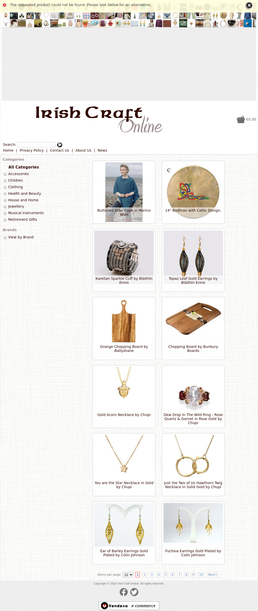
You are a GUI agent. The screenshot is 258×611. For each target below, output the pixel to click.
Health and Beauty (24, 193)
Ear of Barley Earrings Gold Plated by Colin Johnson (124, 553)
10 (201, 574)
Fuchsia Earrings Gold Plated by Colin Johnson (193, 553)
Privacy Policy (32, 150)
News (102, 150)
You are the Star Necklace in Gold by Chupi (123, 485)
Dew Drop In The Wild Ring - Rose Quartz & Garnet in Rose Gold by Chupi (193, 419)
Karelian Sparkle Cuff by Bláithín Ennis (123, 280)
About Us (83, 150)
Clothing (15, 187)
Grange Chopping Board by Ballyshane (124, 349)
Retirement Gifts (22, 219)
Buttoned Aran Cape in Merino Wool (124, 212)
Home (8, 150)
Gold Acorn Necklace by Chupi (124, 415)
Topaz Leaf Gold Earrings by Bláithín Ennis (193, 280)
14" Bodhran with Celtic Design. (193, 210)
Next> (213, 574)
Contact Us (59, 150)
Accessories (18, 174)
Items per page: (109, 574)
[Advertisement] (129, 64)
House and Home (23, 200)
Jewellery (16, 207)
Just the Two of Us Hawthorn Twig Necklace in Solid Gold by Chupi (193, 485)
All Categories (23, 167)
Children (15, 180)
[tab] (5, 174)
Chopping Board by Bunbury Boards (193, 349)
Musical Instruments (26, 213)
